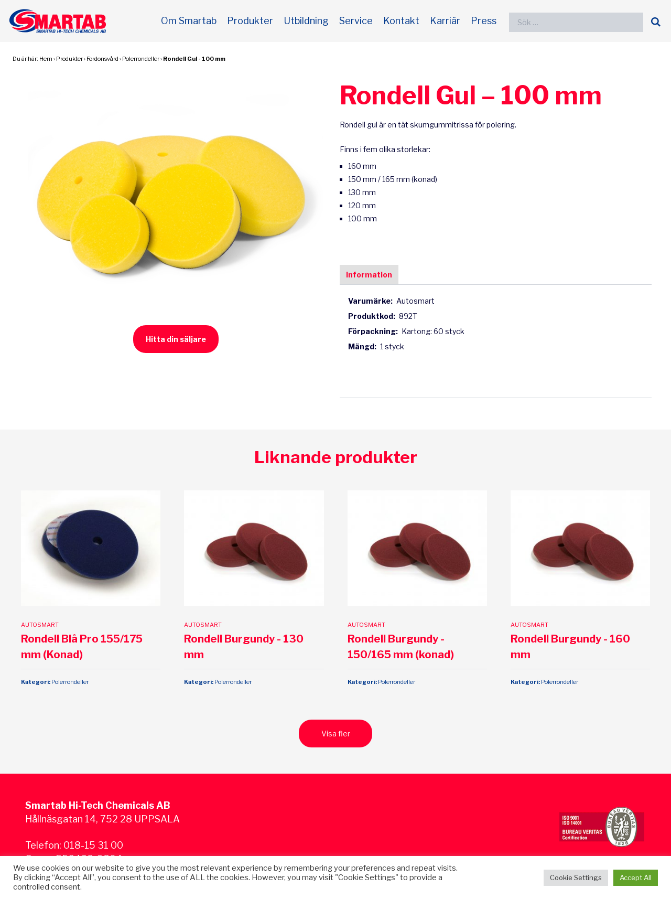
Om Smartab (189, 20)
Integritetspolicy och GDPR (86, 837)
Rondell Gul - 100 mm (194, 58)
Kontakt (401, 20)
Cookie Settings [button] (576, 877)
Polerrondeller (140, 58)
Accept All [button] (636, 877)
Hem (45, 58)
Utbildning (306, 20)
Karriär (445, 20)
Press (483, 20)
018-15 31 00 (93, 810)
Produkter (250, 20)
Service (356, 20)
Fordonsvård (102, 58)
